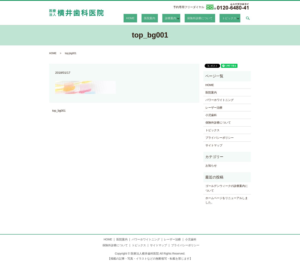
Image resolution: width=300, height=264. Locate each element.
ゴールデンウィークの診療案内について (226, 188)
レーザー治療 (213, 107)
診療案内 (178, 18)
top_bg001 (59, 110)
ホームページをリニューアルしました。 (226, 200)
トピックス (229, 18)
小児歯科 (211, 115)
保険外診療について (205, 18)
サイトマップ (213, 145)
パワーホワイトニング (219, 100)
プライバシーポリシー (219, 137)
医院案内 (162, 18)
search (248, 18)
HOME (148, 18)
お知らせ (211, 165)
